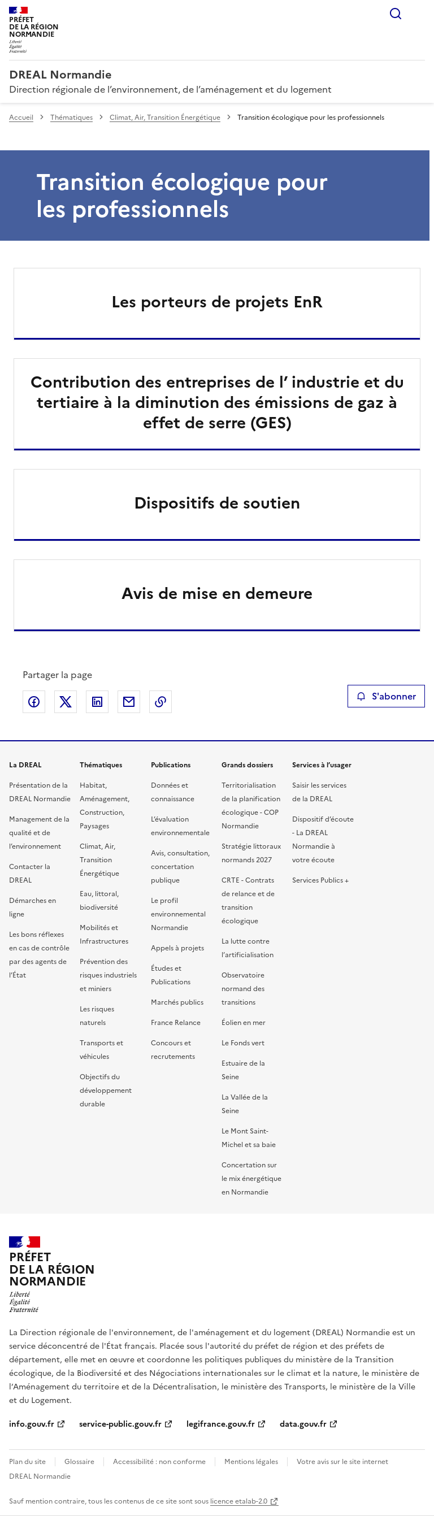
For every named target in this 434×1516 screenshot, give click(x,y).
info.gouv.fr (31, 1424)
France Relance (176, 1023)
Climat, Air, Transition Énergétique (165, 117)
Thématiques (71, 117)
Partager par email (129, 701)
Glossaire (79, 1462)
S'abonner (386, 696)
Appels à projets (177, 948)
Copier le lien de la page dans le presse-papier (160, 701)
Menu (418, 13)
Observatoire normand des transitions (243, 988)
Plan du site (27, 1462)
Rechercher (395, 13)
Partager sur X (65, 701)
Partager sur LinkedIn (97, 701)
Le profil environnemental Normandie (178, 914)
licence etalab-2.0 (238, 1501)
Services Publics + (320, 880)
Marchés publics (177, 1002)
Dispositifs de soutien (217, 503)
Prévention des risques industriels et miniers (108, 975)
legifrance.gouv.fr (220, 1424)
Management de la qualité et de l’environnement (39, 833)
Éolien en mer (244, 1023)
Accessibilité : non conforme (159, 1462)
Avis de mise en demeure (217, 593)
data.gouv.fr (303, 1424)
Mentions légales (251, 1462)
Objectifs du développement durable (106, 1090)
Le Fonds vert (243, 1043)
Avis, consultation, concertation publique (180, 866)
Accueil (21, 117)
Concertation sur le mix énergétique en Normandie (251, 1178)
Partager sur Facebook (34, 701)
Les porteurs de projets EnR (217, 302)
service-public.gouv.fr (120, 1424)
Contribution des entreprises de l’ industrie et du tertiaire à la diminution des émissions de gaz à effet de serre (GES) (217, 402)
